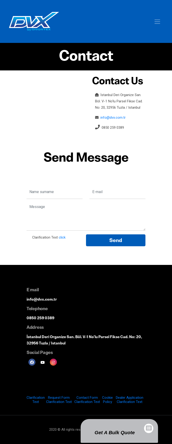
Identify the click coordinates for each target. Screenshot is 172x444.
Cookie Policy (107, 399)
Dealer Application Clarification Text (129, 399)
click (62, 237)
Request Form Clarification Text (59, 399)
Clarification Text (36, 399)
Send (115, 240)
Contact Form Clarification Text (87, 399)
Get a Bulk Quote (115, 432)
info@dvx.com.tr (113, 117)
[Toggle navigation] (157, 21)
